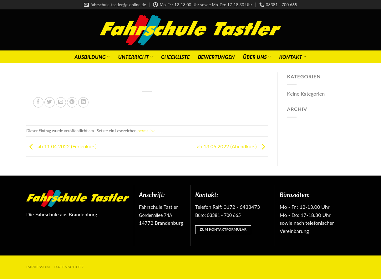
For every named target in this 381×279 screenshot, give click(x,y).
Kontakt (292, 57)
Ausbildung (92, 57)
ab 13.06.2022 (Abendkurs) (232, 146)
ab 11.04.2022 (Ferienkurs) (61, 146)
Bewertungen (216, 57)
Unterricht (135, 57)
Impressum (38, 267)
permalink (146, 130)
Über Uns (257, 57)
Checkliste (175, 57)
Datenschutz (69, 267)
